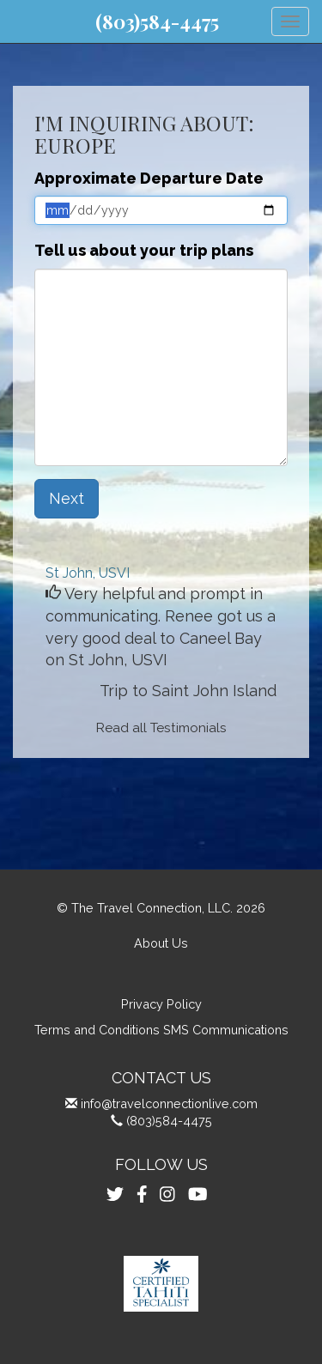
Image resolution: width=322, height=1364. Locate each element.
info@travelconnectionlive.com (169, 1103)
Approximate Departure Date (149, 178)
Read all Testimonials (161, 728)
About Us (161, 943)
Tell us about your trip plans (143, 250)
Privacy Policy (161, 1004)
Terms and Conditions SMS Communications (161, 1029)
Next (66, 498)
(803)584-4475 (157, 21)
